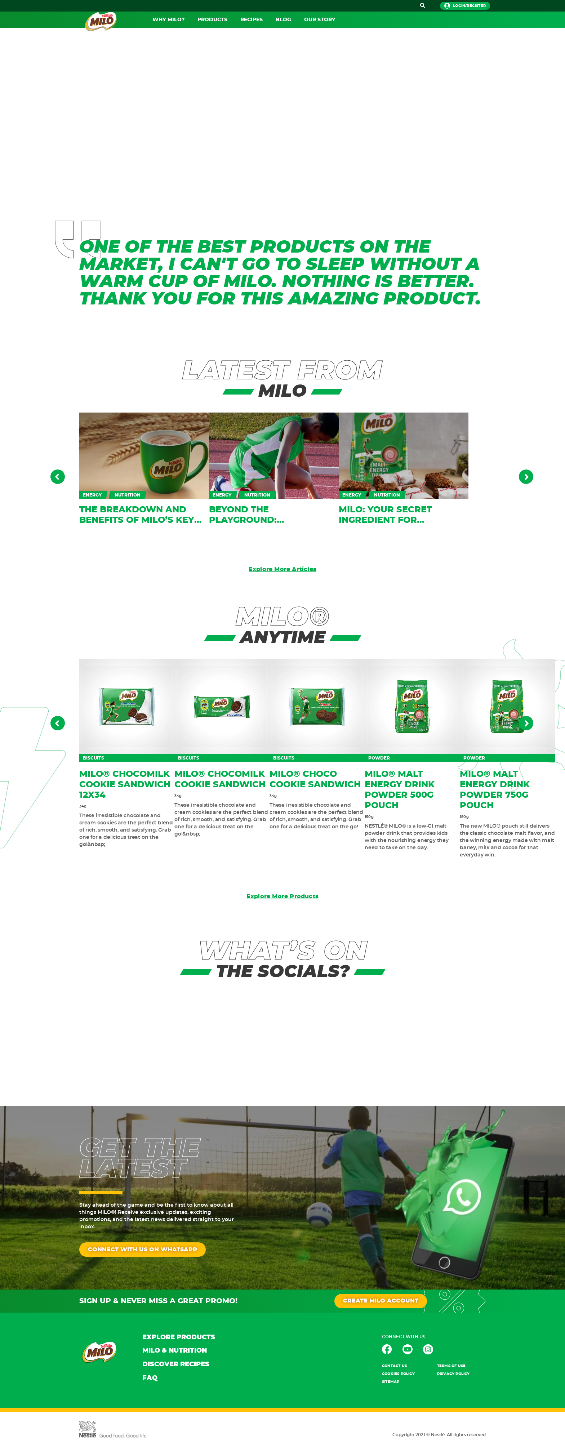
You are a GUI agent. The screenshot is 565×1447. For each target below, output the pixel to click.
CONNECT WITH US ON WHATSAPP (142, 1250)
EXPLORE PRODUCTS (178, 1338)
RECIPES (251, 19)
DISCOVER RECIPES (175, 1365)
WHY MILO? (168, 19)
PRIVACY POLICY (453, 1374)
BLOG (283, 19)
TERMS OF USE (451, 1366)
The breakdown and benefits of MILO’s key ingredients (136, 520)
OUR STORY (319, 19)
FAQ (149, 1378)
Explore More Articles (282, 570)
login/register (465, 6)
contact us (394, 1366)
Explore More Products (282, 897)
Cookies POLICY (398, 1374)
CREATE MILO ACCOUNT (380, 1301)
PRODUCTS (212, 19)
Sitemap (390, 1382)
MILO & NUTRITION (174, 1351)
